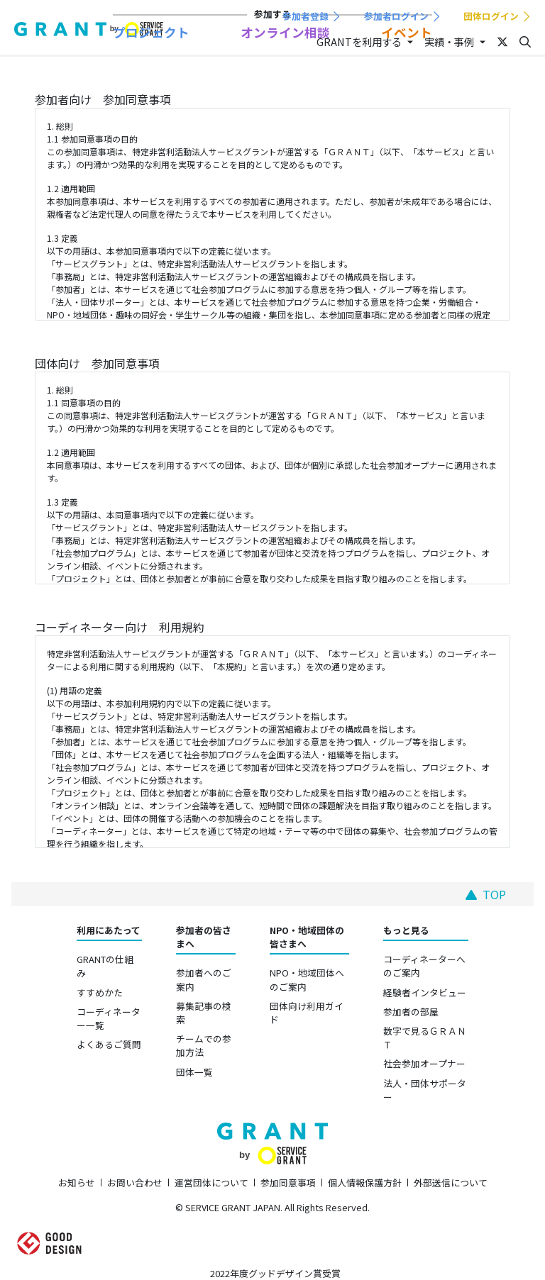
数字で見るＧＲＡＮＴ (424, 1037)
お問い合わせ (135, 1182)
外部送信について (451, 1182)
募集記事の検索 (203, 1012)
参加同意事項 (288, 1182)
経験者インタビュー (424, 992)
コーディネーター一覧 (109, 1018)
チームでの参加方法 (203, 1045)
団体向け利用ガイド (306, 1012)
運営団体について (211, 1182)
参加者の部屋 (411, 1011)
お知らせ (76, 1182)
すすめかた (100, 992)
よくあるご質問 (109, 1044)
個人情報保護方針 (365, 1182)
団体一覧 (194, 1072)
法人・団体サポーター (424, 1089)
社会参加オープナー (424, 1063)
